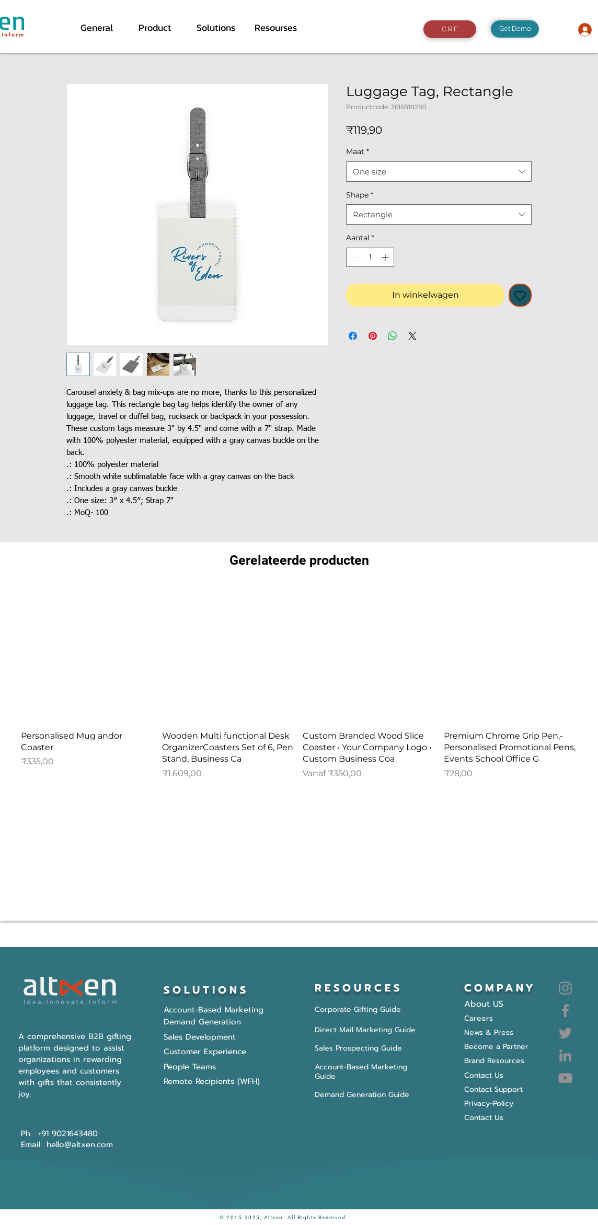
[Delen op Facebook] (353, 336)
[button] (160, 28)
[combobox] (439, 171)
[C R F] (449, 29)
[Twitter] (565, 1033)
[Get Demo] (515, 29)
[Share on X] (412, 336)
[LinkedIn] (565, 1055)
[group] (299, 684)
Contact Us (483, 1117)
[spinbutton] (370, 257)
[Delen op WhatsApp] (392, 336)
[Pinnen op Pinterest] (372, 336)
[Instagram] (565, 988)
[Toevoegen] (520, 295)
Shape (359, 195)
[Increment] (386, 257)
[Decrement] (354, 257)
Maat (357, 151)
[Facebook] (565, 1010)
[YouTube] (565, 1078)
